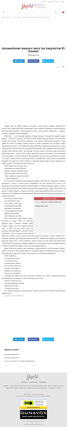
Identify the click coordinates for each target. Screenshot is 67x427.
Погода (62, 1)
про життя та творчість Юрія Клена (48, 202)
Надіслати (19, 61)
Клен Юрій (17, 17)
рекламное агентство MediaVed (13, 295)
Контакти (43, 1)
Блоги (56, 1)
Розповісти (33, 61)
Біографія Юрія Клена (41, 206)
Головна (24, 382)
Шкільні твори (5, 17)
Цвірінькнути (48, 61)
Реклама (50, 1)
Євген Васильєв (39, 394)
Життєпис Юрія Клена (11, 358)
